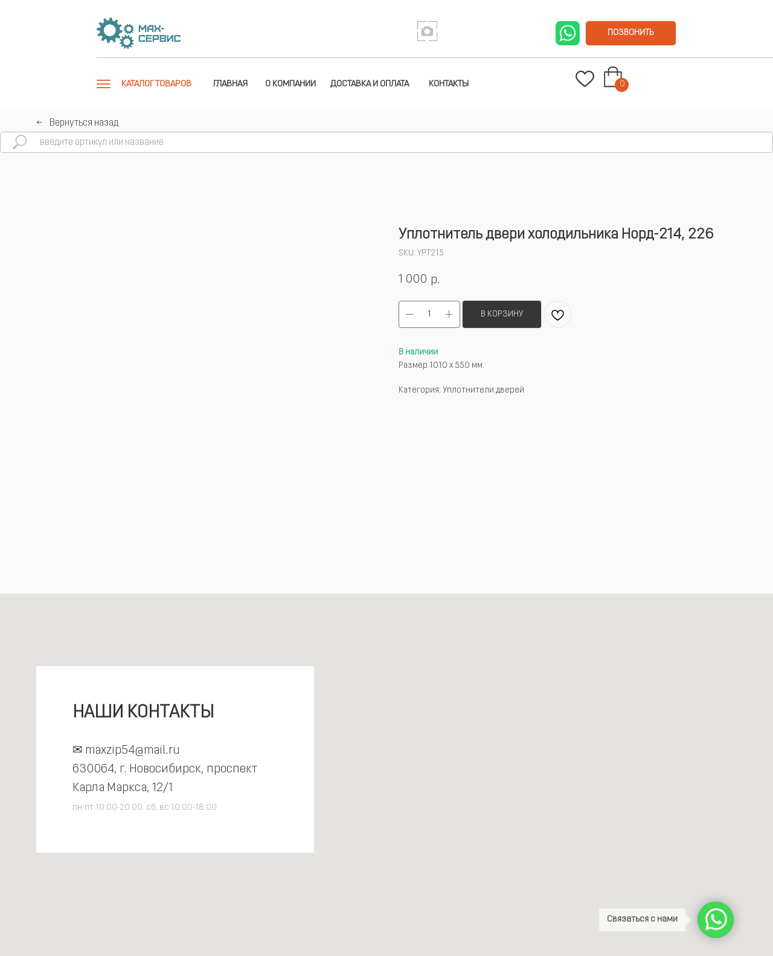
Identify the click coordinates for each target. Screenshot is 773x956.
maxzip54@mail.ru (132, 751)
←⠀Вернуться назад (77, 123)
